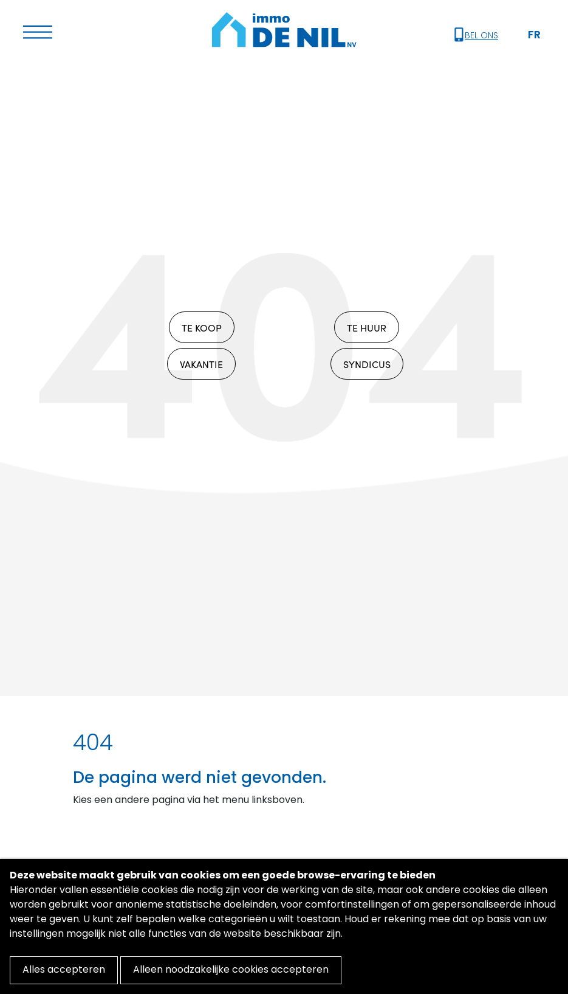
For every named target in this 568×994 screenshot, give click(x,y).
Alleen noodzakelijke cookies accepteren (231, 970)
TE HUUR (366, 327)
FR (534, 35)
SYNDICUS (367, 363)
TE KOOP (202, 327)
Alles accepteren (63, 970)
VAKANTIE (201, 363)
